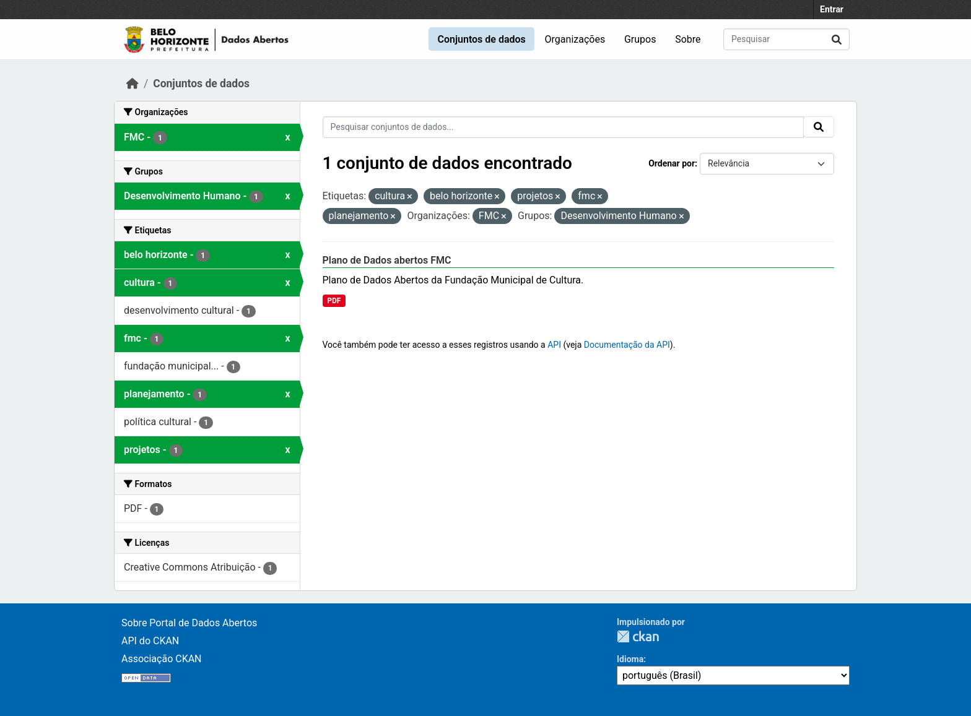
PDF (334, 300)
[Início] (132, 83)
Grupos (640, 39)
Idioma (630, 659)
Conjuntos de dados (481, 39)
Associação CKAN (161, 659)
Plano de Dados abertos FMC (387, 260)
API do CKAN (150, 641)
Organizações (575, 39)
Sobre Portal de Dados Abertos (189, 623)
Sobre (687, 39)
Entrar (831, 9)
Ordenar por (671, 163)
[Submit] (837, 39)
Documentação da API (627, 345)
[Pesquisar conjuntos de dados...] (786, 39)
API (554, 345)
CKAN (638, 636)
